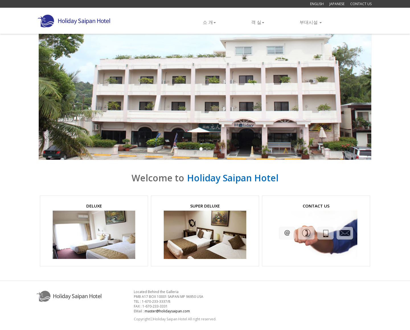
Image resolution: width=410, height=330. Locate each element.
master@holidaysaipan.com (167, 311)
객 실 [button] (257, 22)
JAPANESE (337, 3)
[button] (63, 96)
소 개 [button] (209, 22)
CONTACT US (361, 3)
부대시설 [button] (311, 22)
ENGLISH (317, 3)
